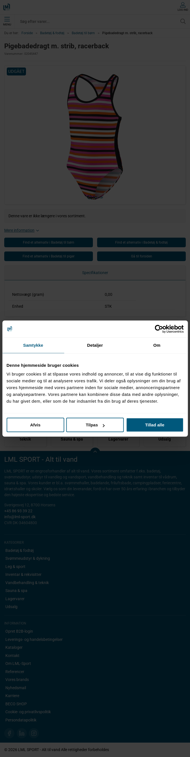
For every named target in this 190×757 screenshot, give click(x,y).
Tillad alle (154, 424)
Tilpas (95, 424)
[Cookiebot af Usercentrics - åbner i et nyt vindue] (159, 329)
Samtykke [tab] (33, 345)
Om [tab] (156, 345)
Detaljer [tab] (95, 345)
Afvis (35, 424)
